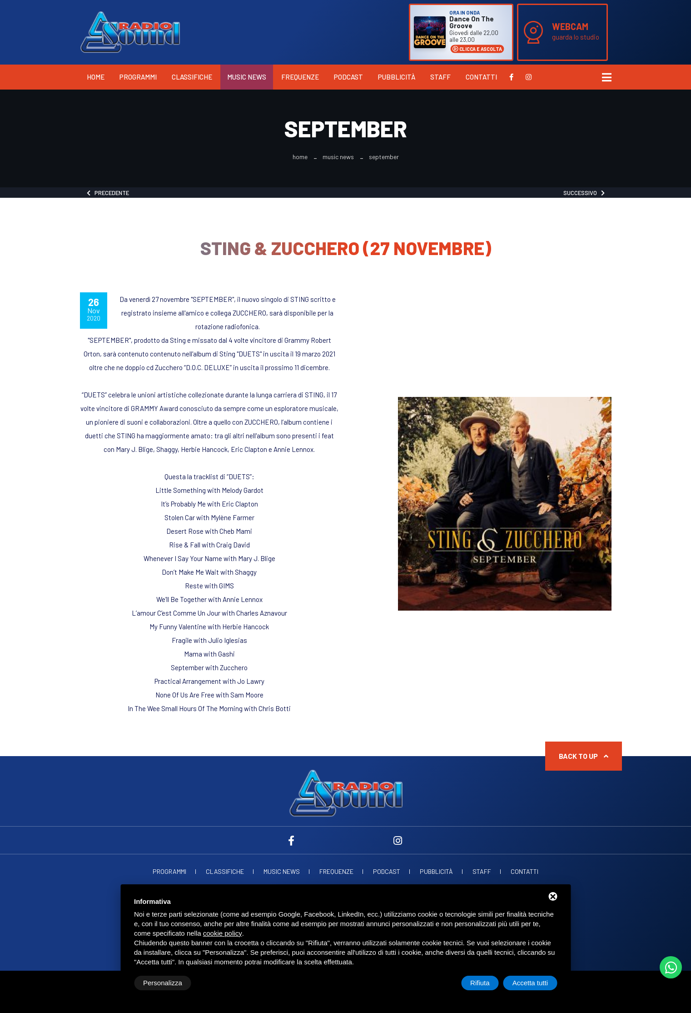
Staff (440, 77)
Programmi (138, 77)
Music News (246, 77)
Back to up (583, 756)
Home (95, 77)
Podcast (348, 77)
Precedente (108, 192)
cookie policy (222, 933)
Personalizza (162, 983)
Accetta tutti (530, 983)
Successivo (584, 192)
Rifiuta (480, 983)
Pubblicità (396, 77)
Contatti (481, 77)
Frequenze (300, 77)
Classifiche (192, 77)
